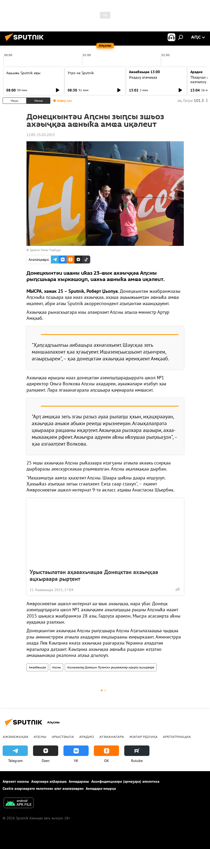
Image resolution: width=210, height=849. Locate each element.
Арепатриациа (177, 736)
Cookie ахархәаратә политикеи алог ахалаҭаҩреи (43, 788)
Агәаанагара (111, 736)
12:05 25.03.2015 (40, 134)
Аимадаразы (79, 781)
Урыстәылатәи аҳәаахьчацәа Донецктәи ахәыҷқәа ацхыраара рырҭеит (94, 575)
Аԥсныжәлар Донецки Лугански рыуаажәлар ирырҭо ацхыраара (110, 667)
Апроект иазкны (16, 781)
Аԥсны (56, 667)
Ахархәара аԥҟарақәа (49, 781)
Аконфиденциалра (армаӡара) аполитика (125, 781)
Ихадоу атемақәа (143, 77)
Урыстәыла (63, 736)
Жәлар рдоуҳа (143, 736)
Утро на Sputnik (81, 73)
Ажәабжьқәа (37, 667)
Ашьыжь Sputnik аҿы (23, 73)
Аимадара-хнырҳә (101, 788)
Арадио (196, 71)
